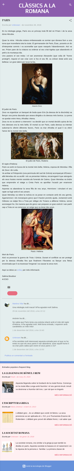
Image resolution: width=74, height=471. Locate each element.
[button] (70, 21)
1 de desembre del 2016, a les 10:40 (28, 330)
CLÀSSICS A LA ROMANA (37, 8)
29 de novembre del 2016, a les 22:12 (28, 311)
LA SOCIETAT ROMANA (15, 432)
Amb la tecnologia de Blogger (36, 466)
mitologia (12, 293)
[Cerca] (70, 5)
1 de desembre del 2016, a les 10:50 (28, 349)
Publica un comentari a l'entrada (18, 355)
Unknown (16, 337)
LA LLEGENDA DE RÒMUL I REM (21, 373)
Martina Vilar (17, 303)
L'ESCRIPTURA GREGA (15, 403)
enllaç (19, 270)
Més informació (63, 395)
